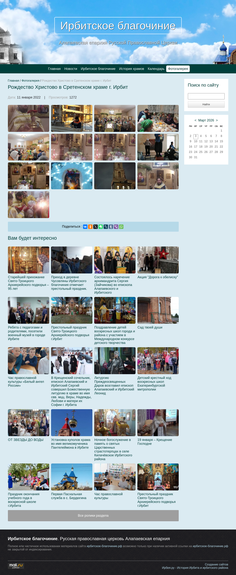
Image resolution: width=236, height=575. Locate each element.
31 (195, 157)
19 (206, 146)
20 (211, 146)
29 (221, 152)
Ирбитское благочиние (118, 25)
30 (190, 157)
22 (221, 146)
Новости (70, 69)
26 (206, 152)
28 (216, 152)
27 (211, 152)
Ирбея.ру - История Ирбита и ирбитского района (195, 567)
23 (190, 152)
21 (216, 146)
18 (201, 146)
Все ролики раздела (93, 515)
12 (206, 141)
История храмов (131, 69)
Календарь (156, 69)
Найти (206, 104)
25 (201, 152)
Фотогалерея (178, 69)
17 (195, 146)
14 (216, 141)
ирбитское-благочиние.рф (104, 546)
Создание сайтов (216, 564)
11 (201, 141)
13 (211, 141)
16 (190, 146)
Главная (54, 69)
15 (221, 141)
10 (195, 141)
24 (195, 152)
